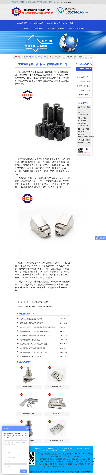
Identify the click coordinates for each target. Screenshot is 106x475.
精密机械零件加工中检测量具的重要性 (33, 348)
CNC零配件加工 (28, 440)
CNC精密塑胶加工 (68, 448)
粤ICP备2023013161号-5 (59, 472)
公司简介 (71, 28)
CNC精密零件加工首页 (33, 57)
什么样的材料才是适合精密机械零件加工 (33, 344)
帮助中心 (56, 2)
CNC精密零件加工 (53, 23)
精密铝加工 (57, 413)
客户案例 (51, 28)
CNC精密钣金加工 (38, 28)
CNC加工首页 (22, 23)
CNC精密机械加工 (36, 23)
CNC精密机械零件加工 (57, 440)
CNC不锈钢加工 (22, 28)
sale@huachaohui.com (86, 137)
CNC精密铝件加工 (53, 448)
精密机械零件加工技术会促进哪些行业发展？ (35, 331)
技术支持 (62, 2)
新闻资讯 (61, 28)
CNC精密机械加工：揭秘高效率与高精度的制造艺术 (37, 327)
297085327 (82, 120)
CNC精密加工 (68, 23)
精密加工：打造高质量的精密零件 (31, 319)
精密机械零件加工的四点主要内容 (31, 356)
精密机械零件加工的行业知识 (30, 340)
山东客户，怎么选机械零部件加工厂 (36, 302)
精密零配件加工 (84, 95)
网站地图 (62, 450)
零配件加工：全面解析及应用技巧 (31, 323)
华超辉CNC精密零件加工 (83, 472)
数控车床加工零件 (29, 413)
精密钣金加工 (56, 386)
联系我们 (80, 28)
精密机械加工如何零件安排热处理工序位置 (34, 336)
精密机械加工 (29, 75)
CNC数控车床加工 (85, 90)
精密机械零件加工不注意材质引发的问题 (33, 352)
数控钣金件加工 (28, 386)
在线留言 (69, 2)
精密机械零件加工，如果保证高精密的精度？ (39, 306)
